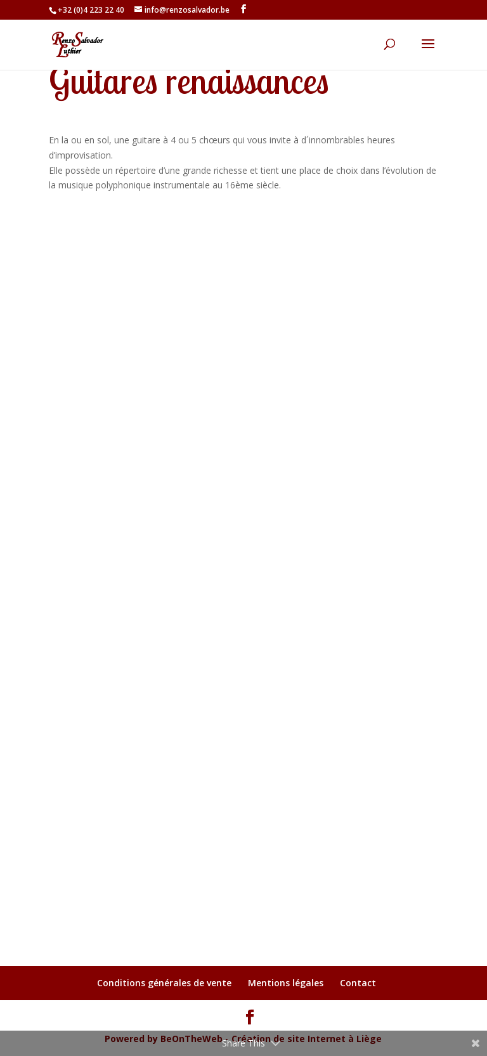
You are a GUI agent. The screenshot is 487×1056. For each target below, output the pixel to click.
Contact (358, 983)
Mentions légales (285, 983)
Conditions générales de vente (164, 983)
